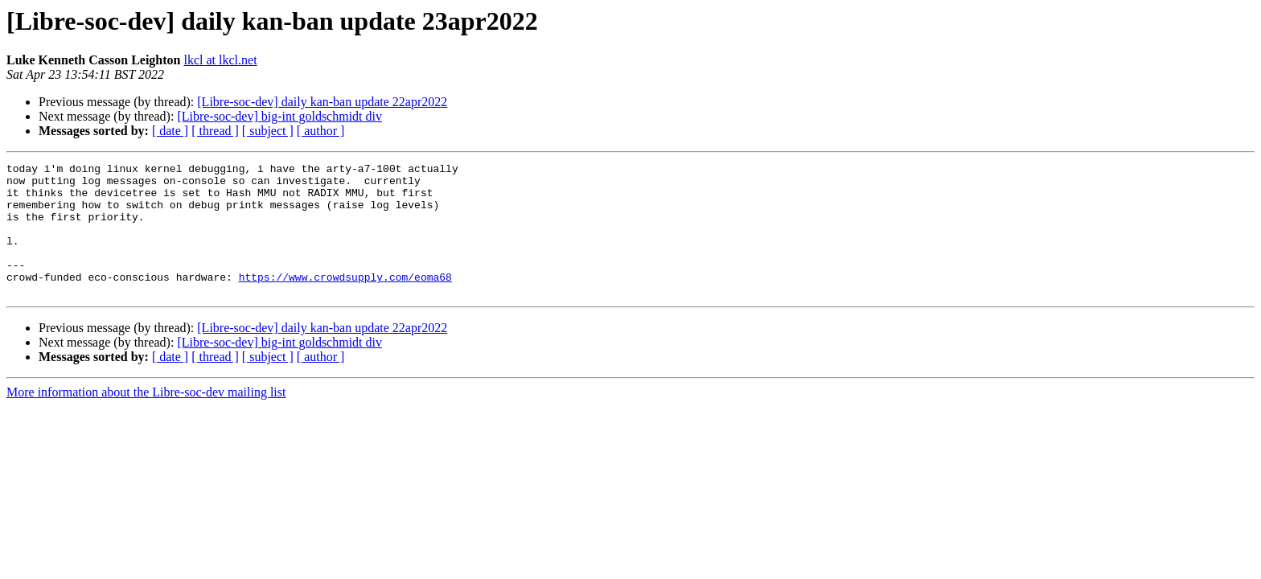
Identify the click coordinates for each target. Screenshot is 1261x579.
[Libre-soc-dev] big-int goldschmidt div (279, 116)
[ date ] (170, 131)
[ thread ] (215, 131)
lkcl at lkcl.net (220, 60)
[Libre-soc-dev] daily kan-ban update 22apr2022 (322, 102)
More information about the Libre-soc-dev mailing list (145, 418)
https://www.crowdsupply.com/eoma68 (345, 301)
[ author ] (321, 131)
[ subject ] (268, 131)
